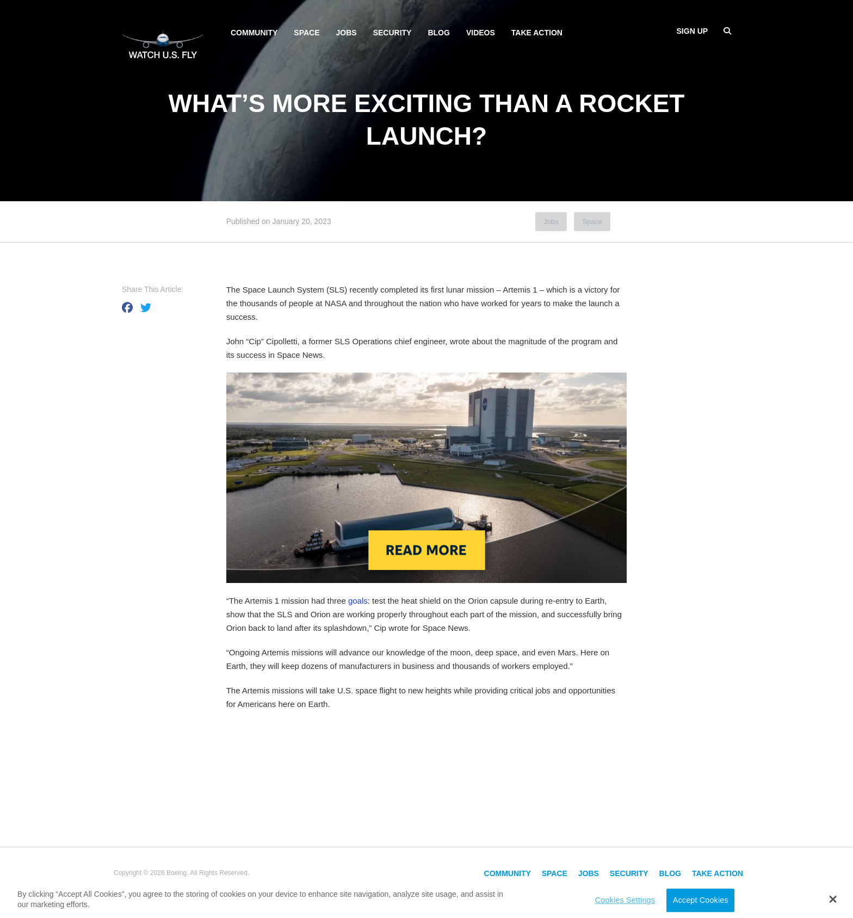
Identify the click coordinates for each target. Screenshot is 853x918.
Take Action (537, 32)
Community (254, 32)
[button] (833, 899)
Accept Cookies (700, 900)
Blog (438, 32)
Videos (480, 32)
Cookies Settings (625, 900)
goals (358, 600)
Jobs (346, 32)
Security (392, 32)
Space (306, 32)
